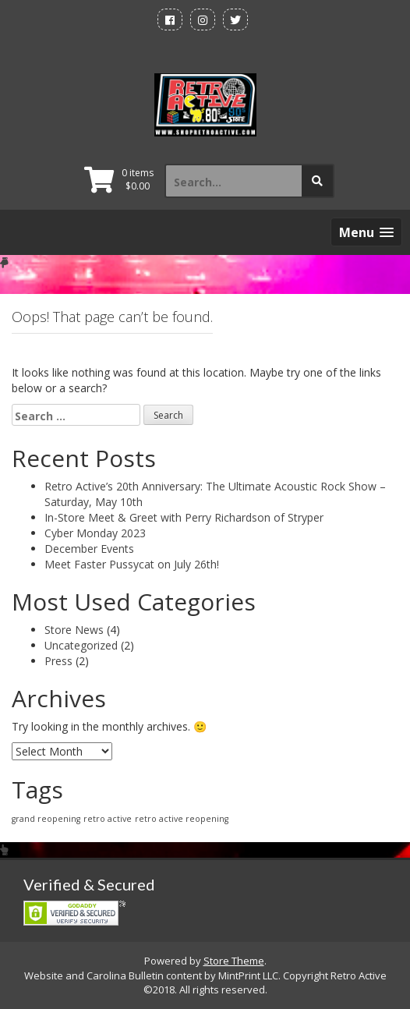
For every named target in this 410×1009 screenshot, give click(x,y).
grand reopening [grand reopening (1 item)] (46, 818)
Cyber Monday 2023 (95, 533)
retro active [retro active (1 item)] (107, 818)
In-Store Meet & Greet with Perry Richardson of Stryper (183, 517)
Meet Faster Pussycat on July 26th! (131, 564)
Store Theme (233, 961)
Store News (74, 629)
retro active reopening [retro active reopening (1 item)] (181, 818)
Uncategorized (81, 645)
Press (58, 660)
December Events (89, 548)
